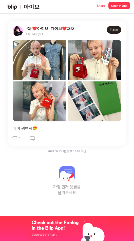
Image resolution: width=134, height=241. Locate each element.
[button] (101, 6)
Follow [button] (114, 30)
